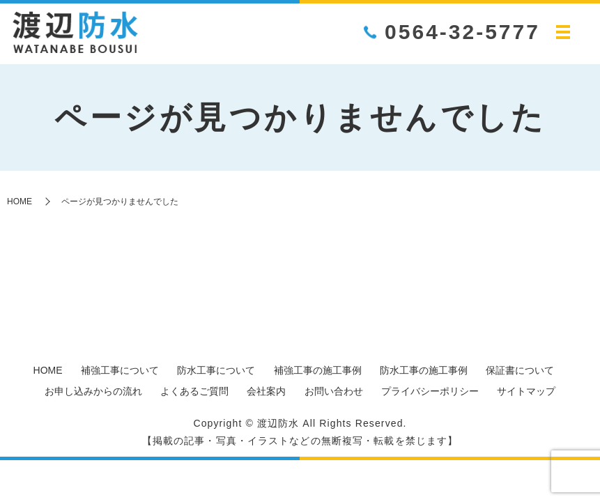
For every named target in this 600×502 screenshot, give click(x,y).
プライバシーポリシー (430, 391)
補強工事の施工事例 (318, 370)
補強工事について (120, 370)
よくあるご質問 (194, 391)
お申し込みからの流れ (93, 391)
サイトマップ (526, 391)
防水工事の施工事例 (424, 370)
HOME (19, 201)
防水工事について (216, 370)
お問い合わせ (334, 391)
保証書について (520, 370)
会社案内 (266, 391)
